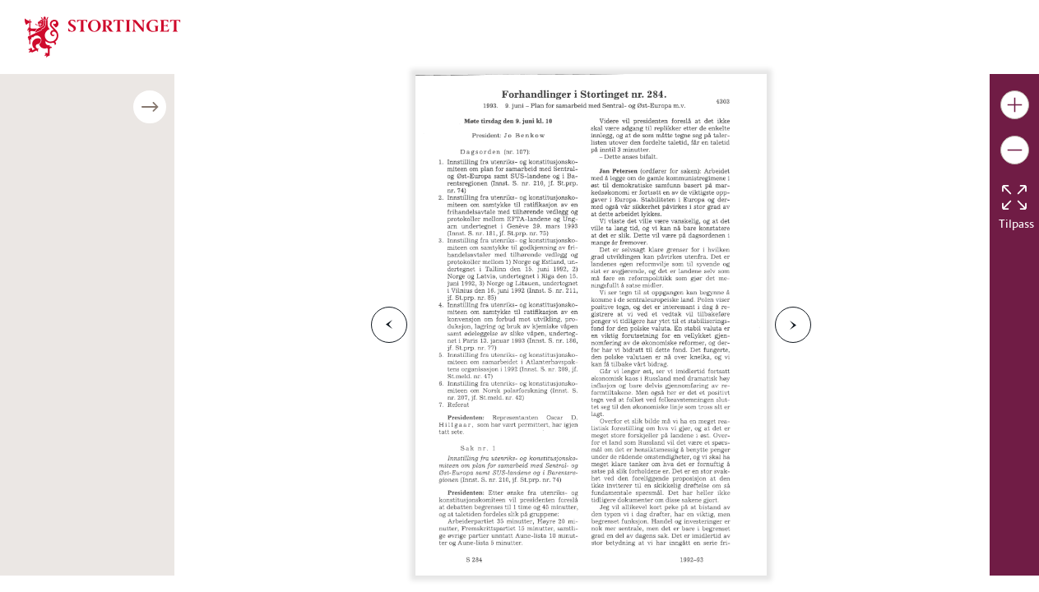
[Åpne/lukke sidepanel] (368, 106)
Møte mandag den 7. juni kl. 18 (110, 137)
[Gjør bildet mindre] (1014, 150)
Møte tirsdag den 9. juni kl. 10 (106, 211)
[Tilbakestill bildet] (1014, 197)
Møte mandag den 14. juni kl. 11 (113, 285)
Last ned (299, 505)
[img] (103, 35)
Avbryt (216, 506)
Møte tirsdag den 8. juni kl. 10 (106, 161)
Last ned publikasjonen (110, 381)
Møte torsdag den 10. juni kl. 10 (111, 235)
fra (121, 463)
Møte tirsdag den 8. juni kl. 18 (106, 186)
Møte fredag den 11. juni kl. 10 (109, 260)
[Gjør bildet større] (1014, 104)
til (173, 463)
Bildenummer (61, 323)
